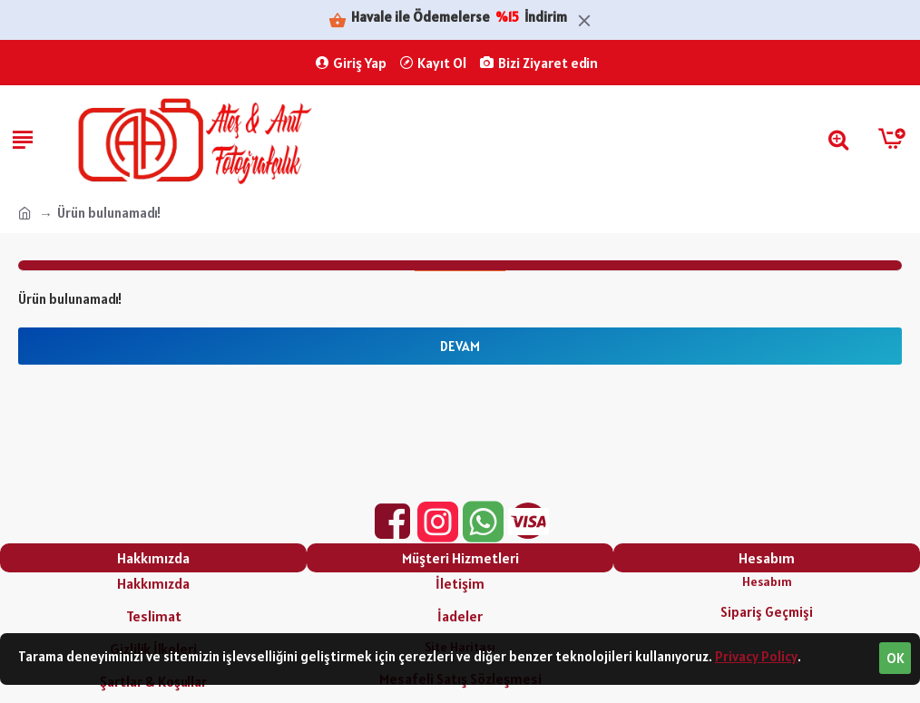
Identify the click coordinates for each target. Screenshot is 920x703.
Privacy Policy (756, 656)
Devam (460, 346)
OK (895, 658)
